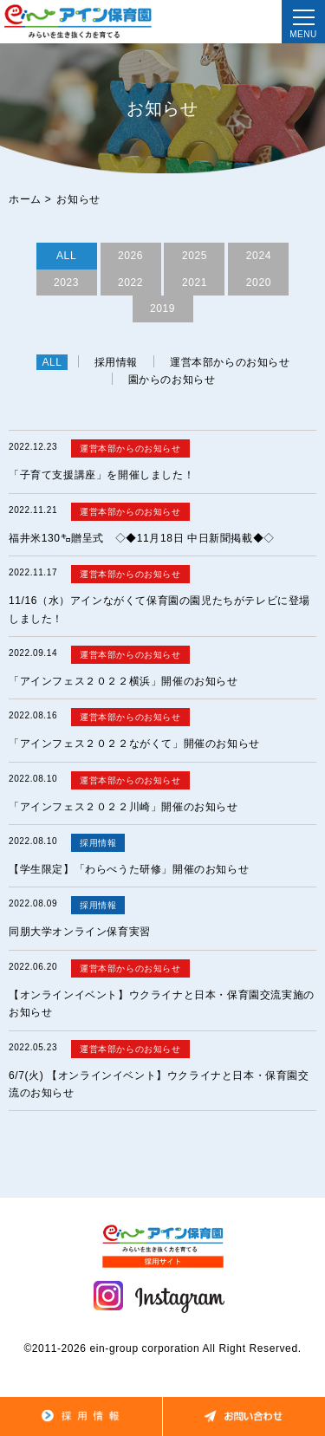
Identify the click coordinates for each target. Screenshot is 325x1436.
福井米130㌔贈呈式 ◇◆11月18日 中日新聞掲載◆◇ (142, 538)
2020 (258, 282)
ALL (66, 256)
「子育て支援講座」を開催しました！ (101, 475)
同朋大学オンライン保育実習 (80, 932)
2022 (130, 282)
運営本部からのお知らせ (230, 362)
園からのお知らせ (172, 380)
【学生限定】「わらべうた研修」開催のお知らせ (129, 869)
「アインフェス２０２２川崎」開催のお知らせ (123, 807)
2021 (194, 282)
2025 (194, 256)
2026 (130, 256)
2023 (66, 282)
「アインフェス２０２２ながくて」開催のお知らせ (134, 743)
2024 (258, 256)
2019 (162, 308)
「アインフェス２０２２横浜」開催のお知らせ (123, 681)
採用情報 (116, 362)
